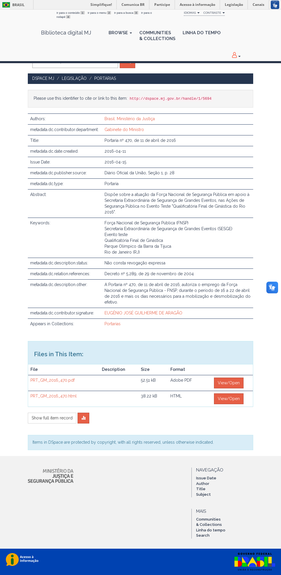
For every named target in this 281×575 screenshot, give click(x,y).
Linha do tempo (210, 530)
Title (200, 489)
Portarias (105, 78)
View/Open (229, 383)
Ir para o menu (100, 12)
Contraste (214, 12)
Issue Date (206, 478)
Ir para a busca (126, 12)
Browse (120, 32)
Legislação (74, 78)
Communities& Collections (157, 35)
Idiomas (192, 12)
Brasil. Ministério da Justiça (129, 118)
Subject (203, 494)
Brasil (12, 4)
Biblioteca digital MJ (66, 33)
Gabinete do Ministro (124, 129)
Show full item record (52, 418)
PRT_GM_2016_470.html (53, 396)
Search (203, 535)
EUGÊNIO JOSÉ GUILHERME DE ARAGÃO (143, 313)
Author (202, 483)
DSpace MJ (43, 78)
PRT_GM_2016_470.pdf (52, 380)
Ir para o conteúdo (70, 12)
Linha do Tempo (202, 32)
